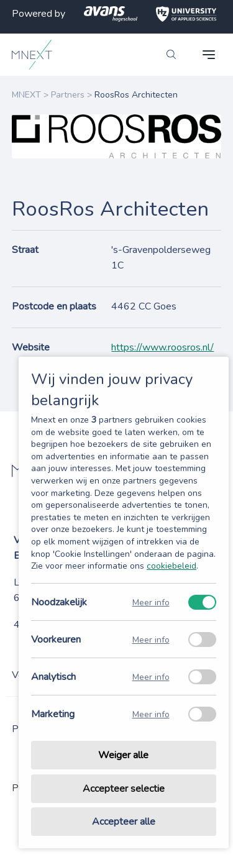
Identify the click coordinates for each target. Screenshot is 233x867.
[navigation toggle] (208, 54)
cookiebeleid (171, 566)
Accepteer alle (123, 821)
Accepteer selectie (124, 789)
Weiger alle (123, 755)
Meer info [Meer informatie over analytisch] (151, 676)
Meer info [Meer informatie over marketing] (151, 714)
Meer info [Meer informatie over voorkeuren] (151, 639)
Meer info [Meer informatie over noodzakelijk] (151, 602)
